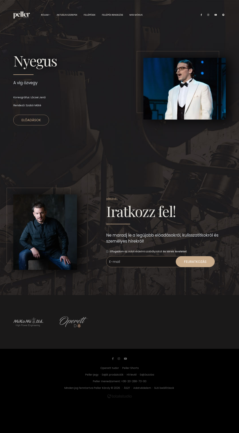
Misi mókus (136, 14)
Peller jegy (92, 375)
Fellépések (89, 14)
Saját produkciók (112, 375)
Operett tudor (109, 368)
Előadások (31, 120)
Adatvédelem (142, 388)
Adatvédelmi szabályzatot (145, 251)
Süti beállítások (164, 388)
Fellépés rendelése (112, 14)
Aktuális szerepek (67, 14)
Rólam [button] (45, 14)
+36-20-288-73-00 (133, 381)
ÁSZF (127, 388)
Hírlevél (132, 375)
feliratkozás (195, 261)
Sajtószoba (147, 375)
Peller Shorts (130, 368)
